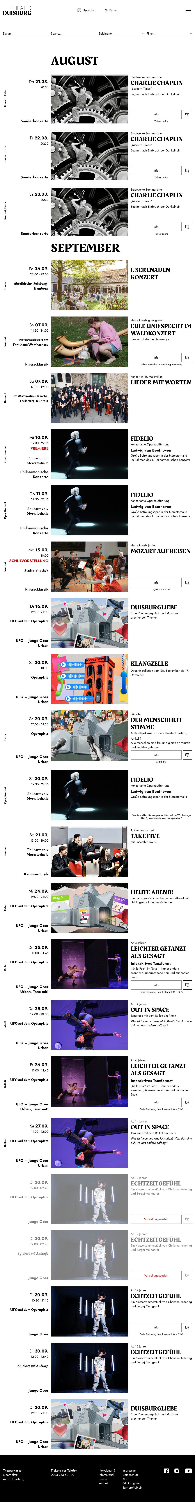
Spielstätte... (106, 34)
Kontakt (103, 1483)
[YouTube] (188, 1471)
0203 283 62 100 (62, 1475)
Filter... (151, 34)
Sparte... (56, 34)
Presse (103, 1479)
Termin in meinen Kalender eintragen (187, 114)
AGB (125, 1479)
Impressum (129, 1470)
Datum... (8, 34)
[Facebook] (166, 1471)
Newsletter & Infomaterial (107, 1472)
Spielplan (89, 10)
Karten (113, 10)
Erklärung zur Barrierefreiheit (132, 1485)
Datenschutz (130, 1475)
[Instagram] (176, 1471)
